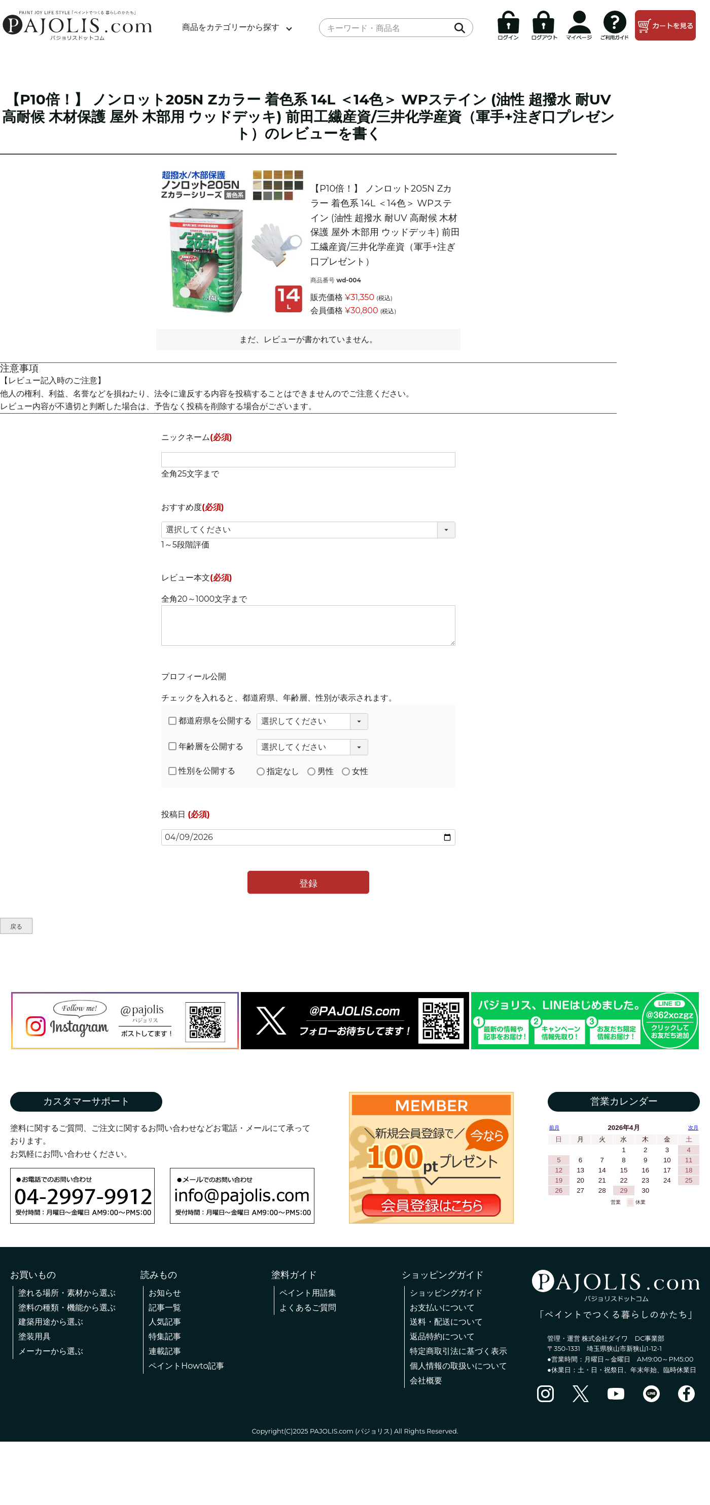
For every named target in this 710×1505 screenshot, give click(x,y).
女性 (355, 771)
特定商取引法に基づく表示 (458, 1351)
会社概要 (426, 1380)
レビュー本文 (196, 577)
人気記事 (165, 1322)
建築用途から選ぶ (50, 1322)
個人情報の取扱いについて (458, 1366)
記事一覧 (165, 1307)
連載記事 (165, 1351)
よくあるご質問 (307, 1307)
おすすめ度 (192, 507)
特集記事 (165, 1336)
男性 (320, 771)
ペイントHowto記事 (186, 1366)
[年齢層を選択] (312, 747)
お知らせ (165, 1293)
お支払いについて (442, 1307)
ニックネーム (196, 437)
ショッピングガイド (446, 1293)
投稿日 (185, 814)
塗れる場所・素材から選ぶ (67, 1293)
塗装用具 (34, 1336)
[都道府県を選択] (312, 721)
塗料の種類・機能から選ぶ (67, 1307)
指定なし (278, 771)
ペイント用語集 (307, 1293)
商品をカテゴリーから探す (230, 27)
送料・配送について (446, 1322)
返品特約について (442, 1336)
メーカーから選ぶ (50, 1351)
